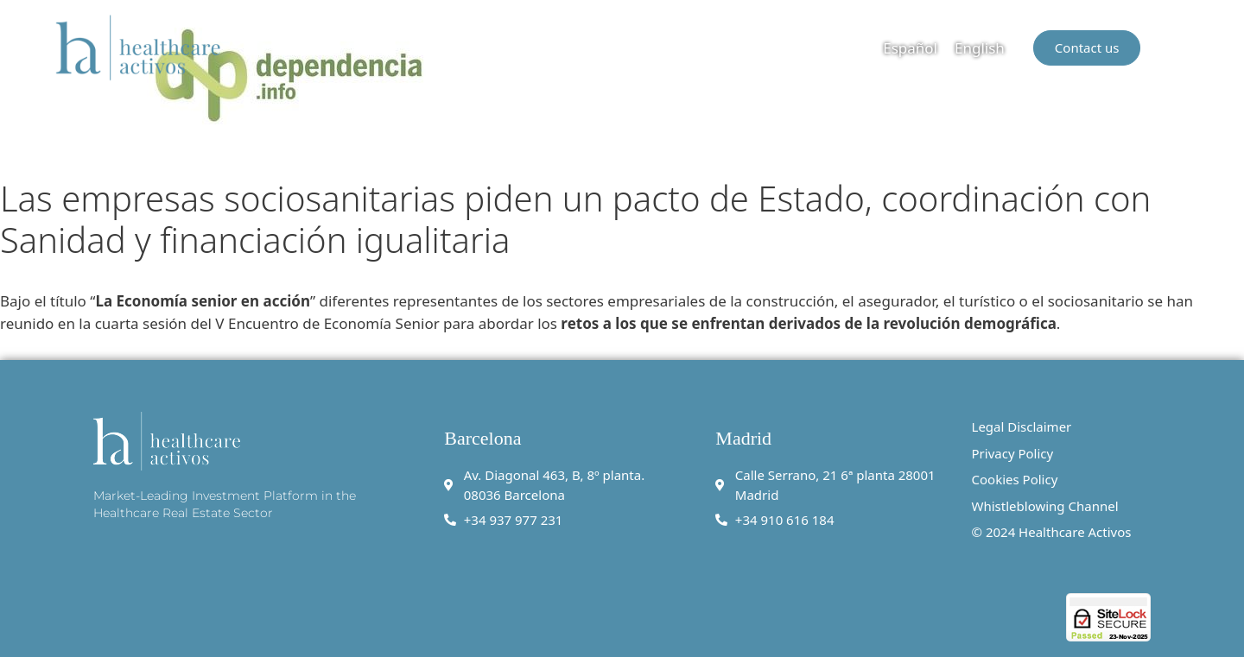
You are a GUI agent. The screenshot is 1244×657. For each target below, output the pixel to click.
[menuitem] (910, 47)
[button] (1177, 47)
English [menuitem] (980, 48)
